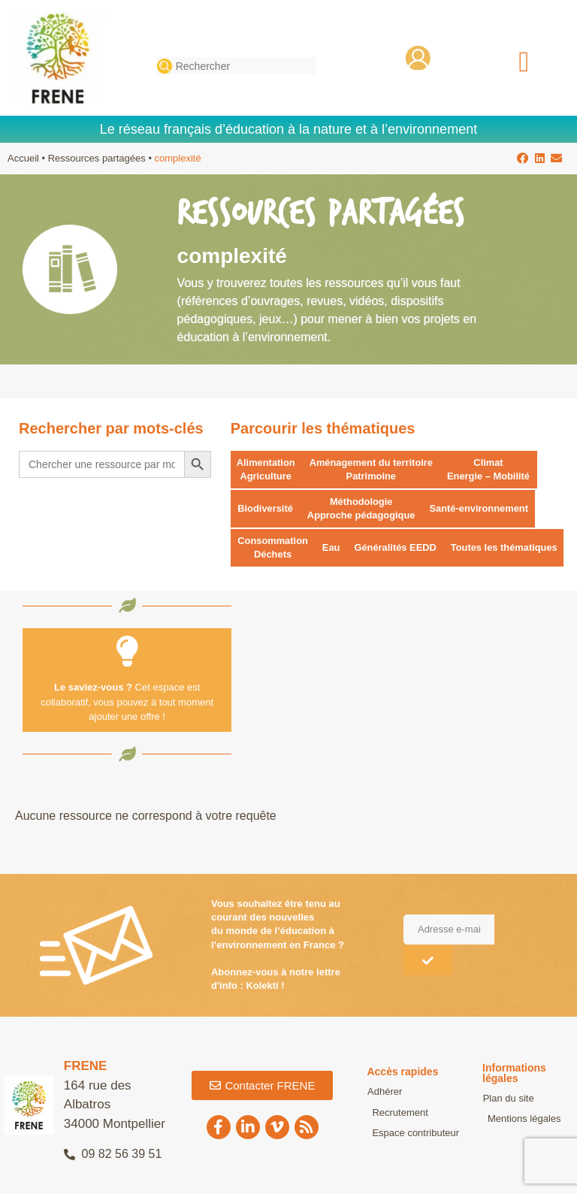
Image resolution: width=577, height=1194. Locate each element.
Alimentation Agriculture (266, 469)
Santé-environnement (481, 509)
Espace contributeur (410, 1133)
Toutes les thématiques (506, 548)
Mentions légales (519, 1119)
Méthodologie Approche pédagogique (362, 508)
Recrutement (394, 1113)
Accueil (23, 158)
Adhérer (384, 1093)
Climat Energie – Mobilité (491, 469)
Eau (332, 548)
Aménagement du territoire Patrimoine (372, 469)
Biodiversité (265, 509)
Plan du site (507, 1099)
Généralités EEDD (397, 548)
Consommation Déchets (273, 548)
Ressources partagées (97, 158)
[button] (524, 61)
